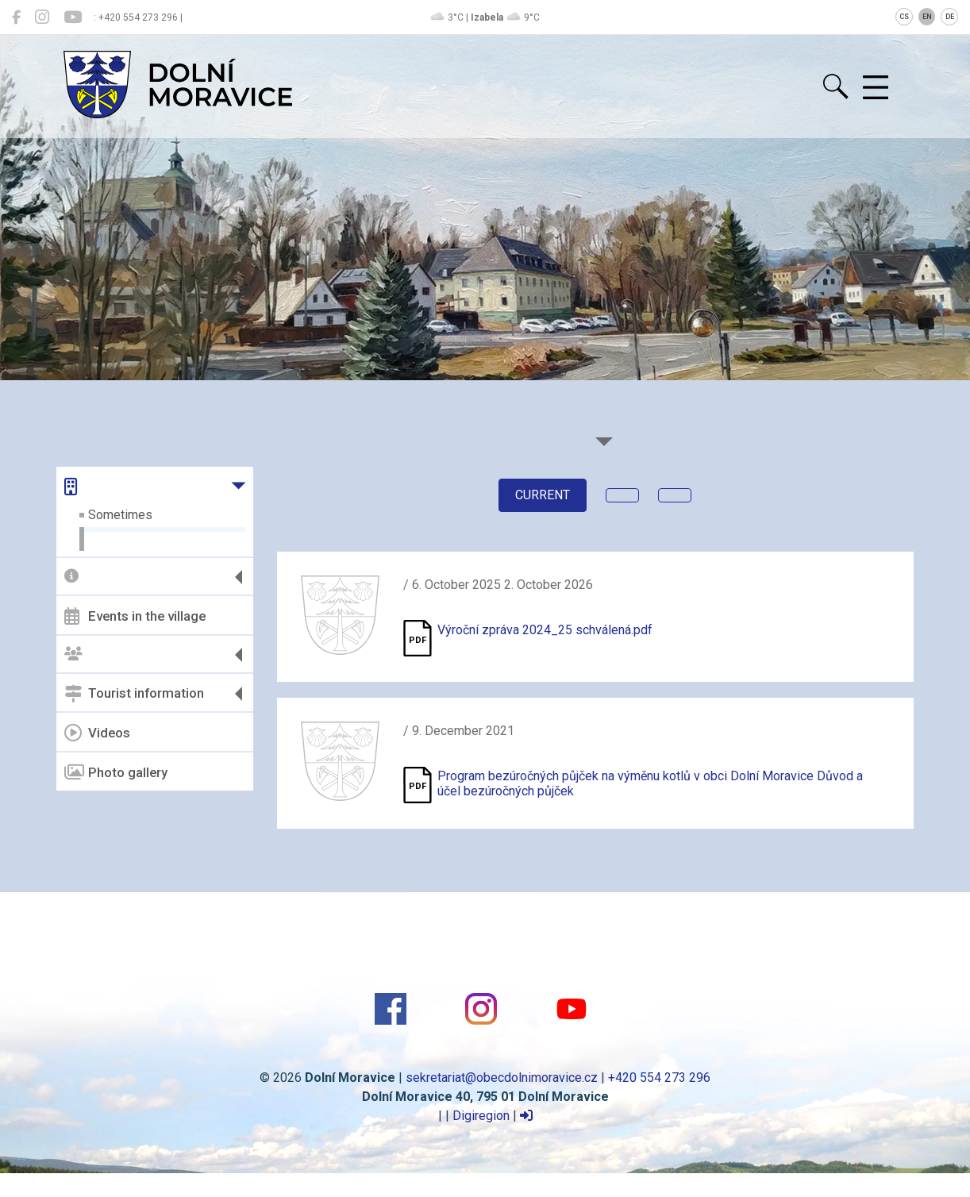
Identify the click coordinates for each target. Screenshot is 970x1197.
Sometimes (120, 514)
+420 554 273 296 (659, 1077)
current (542, 494)
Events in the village (135, 616)
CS (904, 17)
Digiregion (481, 1115)
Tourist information (134, 693)
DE (949, 17)
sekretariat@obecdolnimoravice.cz (502, 1077)
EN (927, 17)
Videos (97, 732)
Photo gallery (115, 772)
